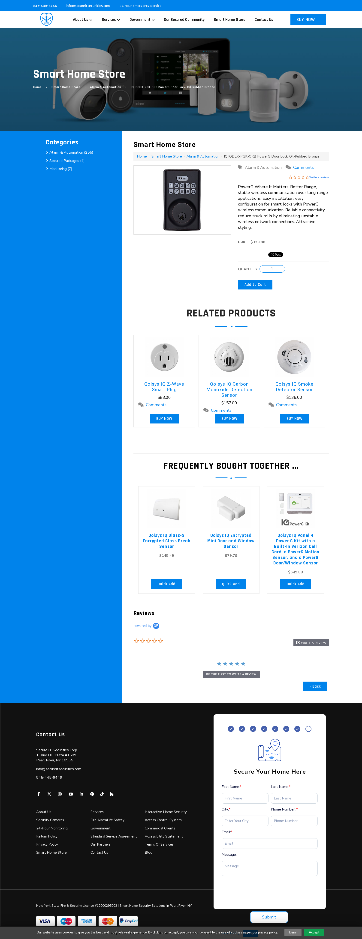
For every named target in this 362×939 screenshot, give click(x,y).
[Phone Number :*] (294, 821)
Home (37, 87)
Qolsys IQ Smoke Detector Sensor (294, 386)
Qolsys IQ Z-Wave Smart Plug (164, 386)
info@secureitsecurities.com (88, 5)
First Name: (231, 786)
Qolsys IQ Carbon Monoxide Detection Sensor (229, 389)
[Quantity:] (272, 269)
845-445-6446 (45, 5)
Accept (314, 932)
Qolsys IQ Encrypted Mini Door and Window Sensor (231, 540)
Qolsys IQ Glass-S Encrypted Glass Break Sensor (166, 540)
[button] (311, 642)
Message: (229, 854)
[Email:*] (270, 843)
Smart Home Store (65, 87)
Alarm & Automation (105, 87)
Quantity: (248, 269)
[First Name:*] (245, 798)
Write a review (319, 177)
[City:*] (245, 821)
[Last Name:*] (294, 798)
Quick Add (166, 584)
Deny (293, 932)
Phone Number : (284, 809)
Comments (303, 167)
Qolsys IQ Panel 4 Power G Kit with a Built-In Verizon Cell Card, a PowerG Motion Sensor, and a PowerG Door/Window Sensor (296, 549)
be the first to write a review (231, 674)
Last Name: (281, 786)
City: (226, 809)
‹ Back (315, 686)
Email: (227, 832)
